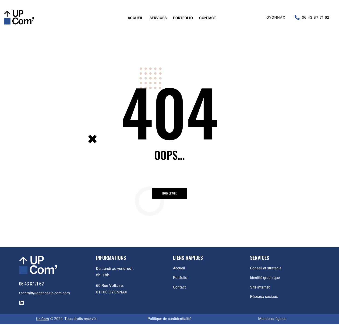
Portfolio (184, 17)
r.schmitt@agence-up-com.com (46, 296)
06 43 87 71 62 (315, 17)
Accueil (129, 17)
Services (155, 17)
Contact (213, 17)
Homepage (169, 194)
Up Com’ (42, 322)
